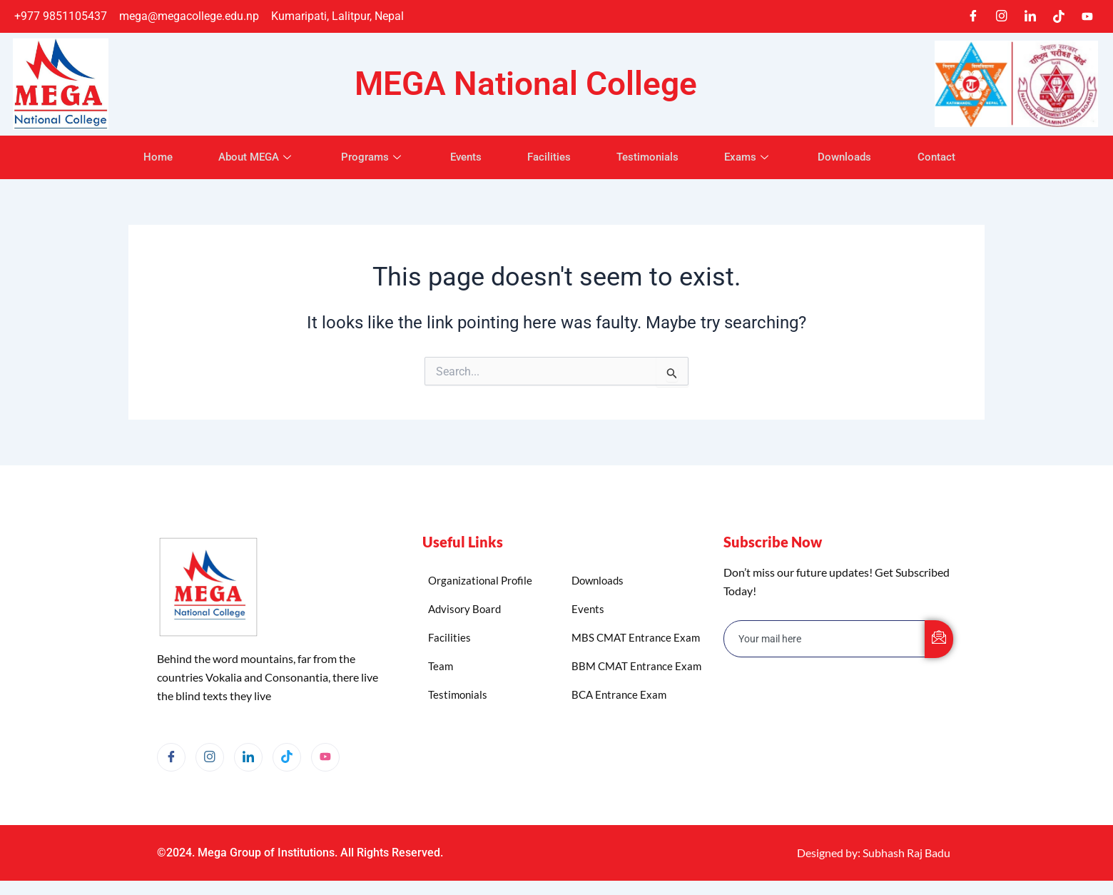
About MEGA (244, 157)
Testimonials (652, 157)
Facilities (549, 157)
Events (461, 157)
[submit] (939, 639)
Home (141, 157)
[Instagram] (1001, 16)
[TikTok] (1058, 16)
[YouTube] (325, 757)
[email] (824, 638)
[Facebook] (973, 16)
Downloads (857, 157)
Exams (757, 157)
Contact (953, 157)
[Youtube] (1087, 16)
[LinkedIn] (1030, 16)
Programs (364, 157)
